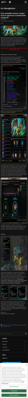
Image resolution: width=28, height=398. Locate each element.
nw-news (9, 325)
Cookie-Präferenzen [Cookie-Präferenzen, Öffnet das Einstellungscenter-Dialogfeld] (14, 386)
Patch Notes (5, 341)
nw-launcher (13, 325)
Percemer (5, 19)
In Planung (4, 347)
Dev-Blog (4, 344)
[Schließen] (26, 365)
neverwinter (4, 325)
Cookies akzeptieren (14, 395)
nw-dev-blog (7, 326)
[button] (4, 2)
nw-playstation (23, 325)
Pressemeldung (5, 350)
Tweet (2, 23)
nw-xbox (18, 325)
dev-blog (2, 326)
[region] (14, 380)
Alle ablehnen (14, 390)
